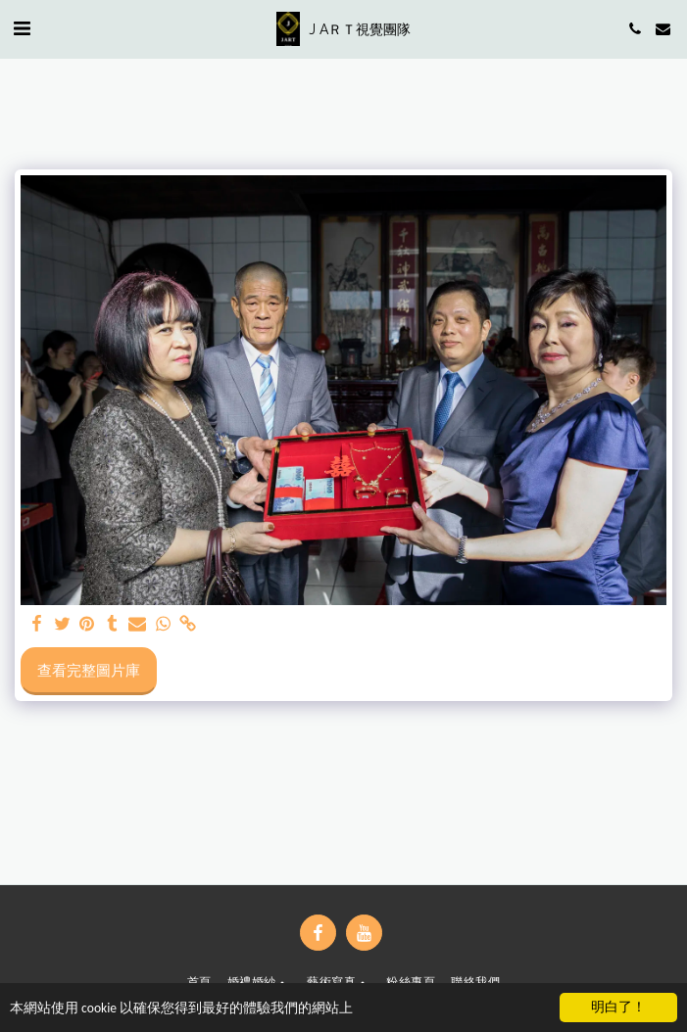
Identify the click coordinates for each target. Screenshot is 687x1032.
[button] (21, 28)
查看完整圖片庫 (88, 670)
